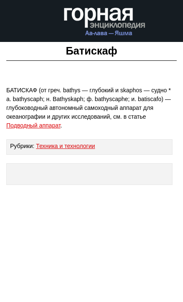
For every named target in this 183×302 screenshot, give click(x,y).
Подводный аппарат (33, 125)
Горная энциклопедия (105, 24)
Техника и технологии (65, 146)
